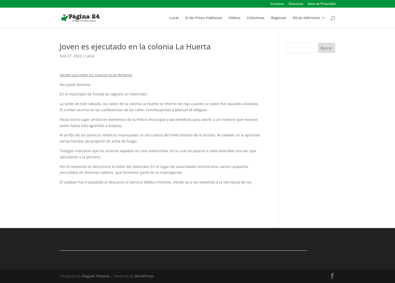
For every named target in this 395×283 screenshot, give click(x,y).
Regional (278, 18)
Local (174, 18)
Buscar (326, 48)
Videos (234, 18)
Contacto (277, 4)
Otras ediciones (306, 18)
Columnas (255, 18)
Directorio (296, 4)
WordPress (144, 276)
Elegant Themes (96, 276)
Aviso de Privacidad (321, 4)
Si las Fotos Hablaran (203, 18)
